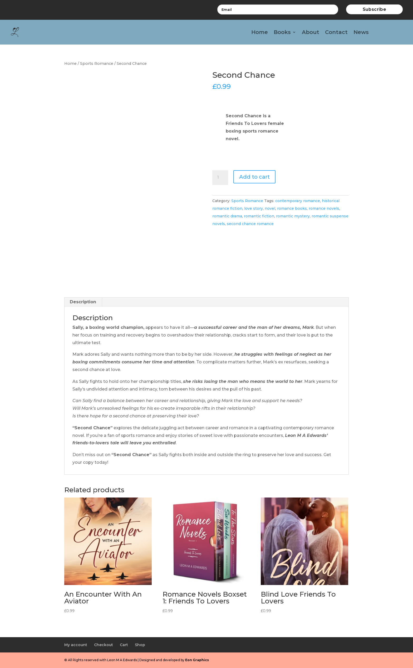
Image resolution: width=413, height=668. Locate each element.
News (361, 32)
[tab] (83, 302)
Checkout (103, 644)
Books (282, 32)
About (310, 32)
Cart (124, 644)
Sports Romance (96, 63)
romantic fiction (259, 216)
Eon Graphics (197, 660)
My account (75, 644)
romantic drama (227, 216)
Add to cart (254, 177)
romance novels (324, 208)
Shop (140, 644)
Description (83, 301)
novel (270, 208)
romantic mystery (293, 216)
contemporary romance (297, 200)
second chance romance (250, 223)
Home (259, 32)
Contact (336, 32)
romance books (292, 208)
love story (253, 208)
